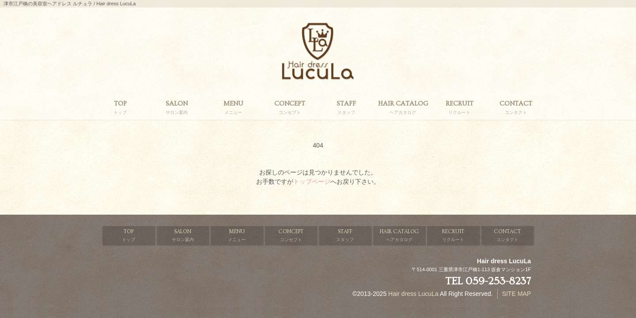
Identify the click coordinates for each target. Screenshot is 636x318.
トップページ (311, 181)
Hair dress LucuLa (413, 293)
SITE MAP (516, 293)
